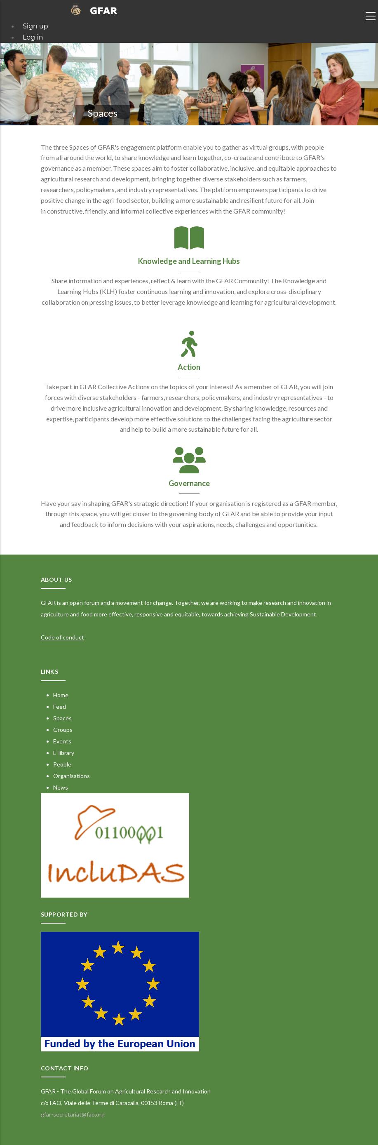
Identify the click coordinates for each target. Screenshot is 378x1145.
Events (62, 741)
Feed (59, 706)
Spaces (62, 718)
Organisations (71, 775)
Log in (33, 37)
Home (60, 694)
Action (189, 366)
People (62, 764)
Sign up (35, 26)
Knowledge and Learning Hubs (189, 261)
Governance (189, 483)
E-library (63, 752)
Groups (63, 729)
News (60, 787)
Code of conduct (62, 637)
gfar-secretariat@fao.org (73, 1114)
